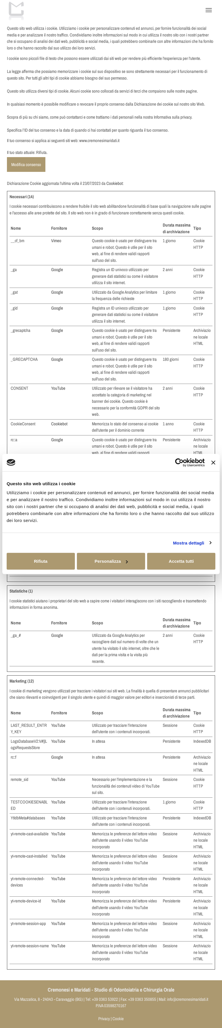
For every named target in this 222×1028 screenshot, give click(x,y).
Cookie (118, 1019)
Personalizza (111, 561)
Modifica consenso (26, 164)
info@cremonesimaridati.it (187, 999)
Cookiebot (114, 183)
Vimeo (56, 241)
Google (57, 269)
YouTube (58, 388)
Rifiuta (40, 561)
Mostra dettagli (188, 542)
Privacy (104, 1019)
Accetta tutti (181, 561)
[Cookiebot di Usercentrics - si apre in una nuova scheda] (179, 462)
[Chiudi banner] (213, 462)
